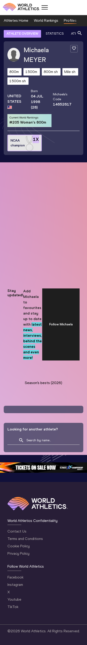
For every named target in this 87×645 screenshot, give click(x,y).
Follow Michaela (61, 324)
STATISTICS (55, 34)
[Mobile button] (44, 7)
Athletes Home (16, 20)
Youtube (14, 599)
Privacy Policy (18, 553)
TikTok (12, 607)
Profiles (70, 20)
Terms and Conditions (25, 538)
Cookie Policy (18, 546)
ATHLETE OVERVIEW (22, 34)
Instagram (15, 584)
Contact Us (16, 531)
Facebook (15, 577)
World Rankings (46, 20)
